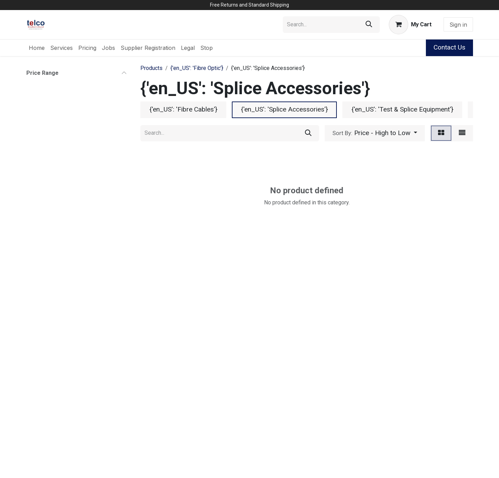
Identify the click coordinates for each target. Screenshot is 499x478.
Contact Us (449, 47)
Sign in (458, 24)
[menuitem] (36, 48)
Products (151, 68)
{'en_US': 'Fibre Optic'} (196, 68)
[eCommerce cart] (410, 24)
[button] (375, 133)
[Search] (369, 24)
